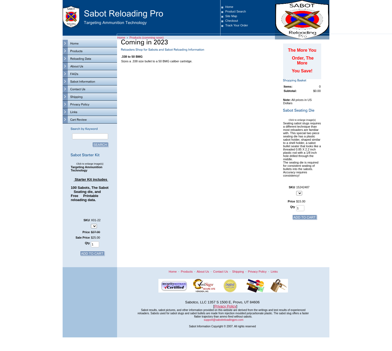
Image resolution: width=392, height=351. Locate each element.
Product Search (235, 11)
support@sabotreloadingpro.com (223, 319)
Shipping (238, 271)
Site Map (231, 16)
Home (229, 6)
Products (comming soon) (147, 37)
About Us (203, 271)
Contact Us (220, 271)
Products (186, 271)
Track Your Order (236, 25)
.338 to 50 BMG (132, 56)
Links (274, 271)
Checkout (231, 20)
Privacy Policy (257, 271)
